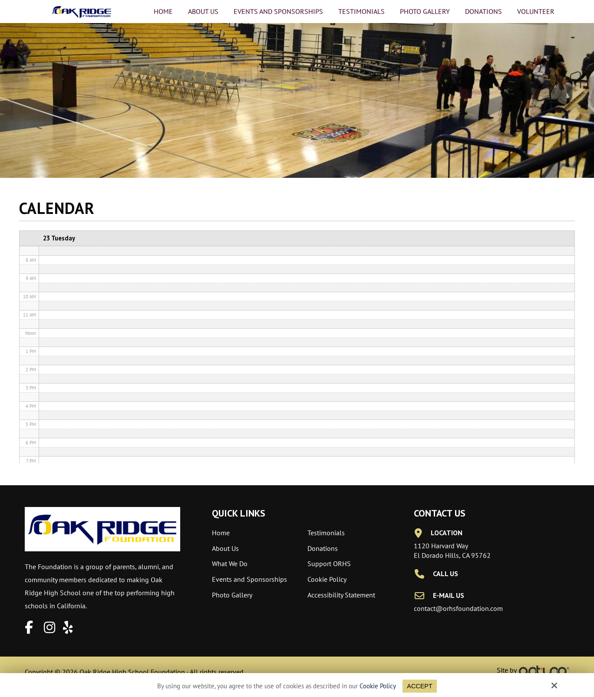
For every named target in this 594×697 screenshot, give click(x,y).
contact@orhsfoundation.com (458, 608)
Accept (419, 686)
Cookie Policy (377, 686)
